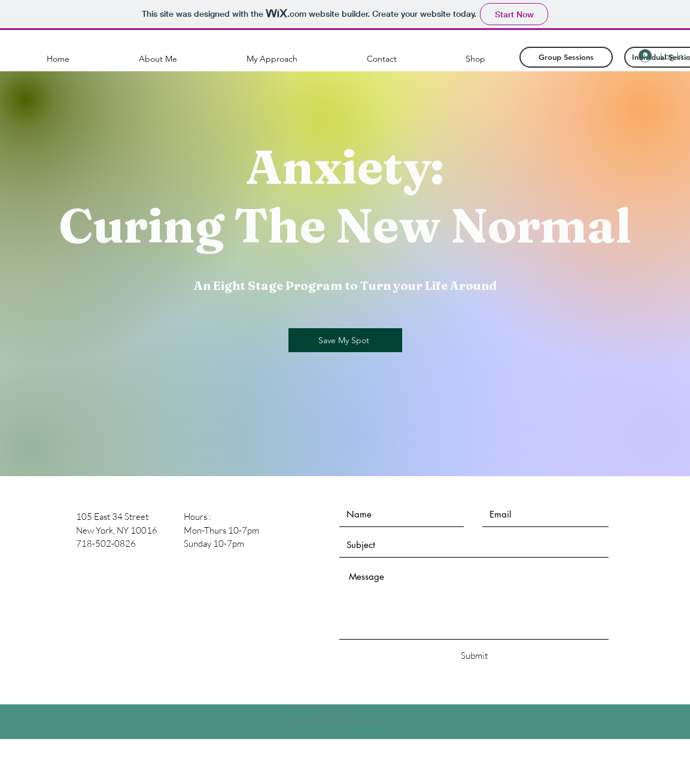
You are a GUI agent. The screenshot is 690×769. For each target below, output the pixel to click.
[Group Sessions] (566, 57)
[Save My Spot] (345, 340)
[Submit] (474, 655)
